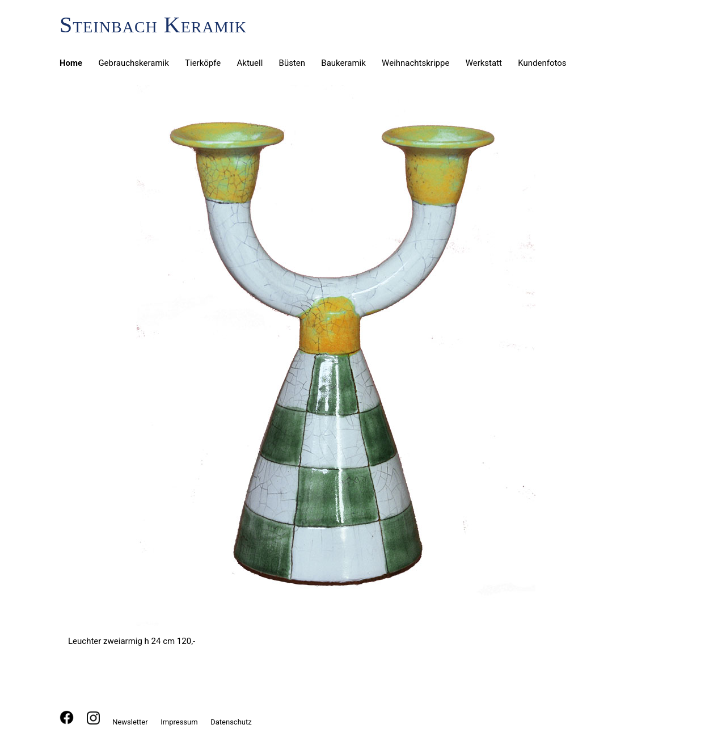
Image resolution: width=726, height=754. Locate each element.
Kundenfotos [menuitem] (542, 63)
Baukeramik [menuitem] (343, 63)
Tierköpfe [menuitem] (203, 63)
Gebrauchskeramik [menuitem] (133, 63)
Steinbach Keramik (153, 24)
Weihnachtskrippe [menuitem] (415, 63)
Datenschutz (230, 722)
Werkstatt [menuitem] (484, 63)
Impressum (179, 722)
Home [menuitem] (71, 63)
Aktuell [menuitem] (250, 63)
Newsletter (130, 722)
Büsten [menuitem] (292, 63)
